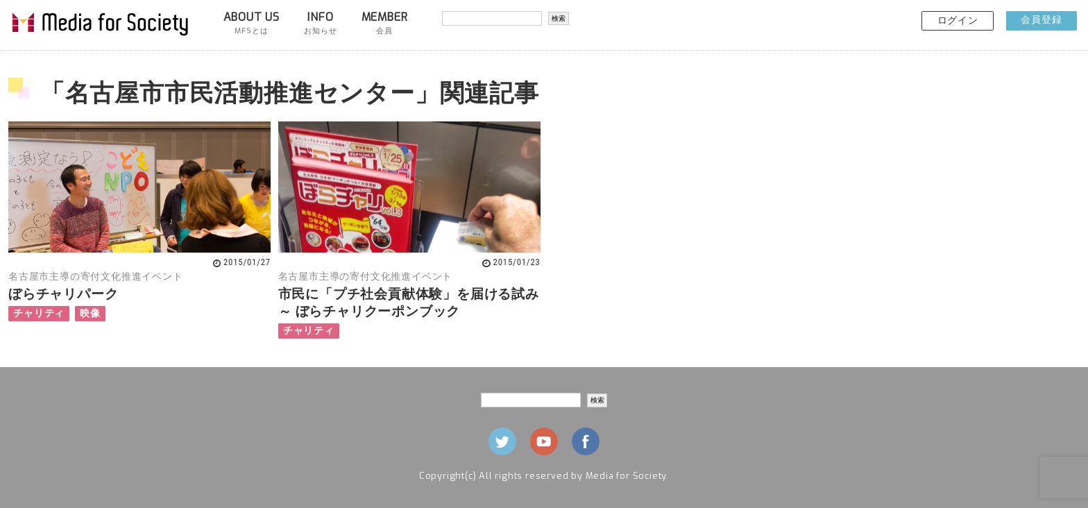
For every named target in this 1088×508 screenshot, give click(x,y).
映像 (90, 313)
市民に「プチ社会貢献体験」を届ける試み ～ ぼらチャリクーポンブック (408, 302)
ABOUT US (251, 23)
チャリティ (39, 313)
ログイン (957, 20)
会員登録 (1041, 20)
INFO (320, 23)
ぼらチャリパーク (63, 294)
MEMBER (385, 23)
